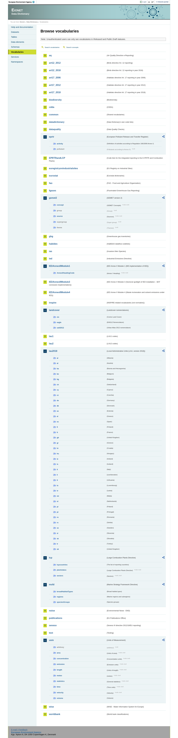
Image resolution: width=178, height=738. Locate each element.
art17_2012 (55, 85)
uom (51, 640)
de (58, 400)
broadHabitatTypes (65, 591)
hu (58, 454)
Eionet (22, 22)
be (58, 374)
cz (58, 395)
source (60, 216)
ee (58, 411)
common (53, 114)
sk (58, 539)
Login (144, 2)
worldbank (54, 714)
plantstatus (61, 570)
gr (58, 443)
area (58, 653)
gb (58, 438)
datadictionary (56, 122)
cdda (51, 107)
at (57, 363)
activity (60, 144)
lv (57, 491)
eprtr (51, 137)
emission (61, 664)
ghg (51, 236)
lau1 (51, 336)
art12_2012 (55, 63)
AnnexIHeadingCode (65, 273)
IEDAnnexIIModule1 (59, 266)
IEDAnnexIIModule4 (59, 292)
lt (57, 480)
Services (15, 57)
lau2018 (53, 351)
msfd (51, 584)
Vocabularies (17, 52)
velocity (60, 692)
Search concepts (72, 47)
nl (57, 501)
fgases (52, 190)
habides (53, 244)
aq (50, 55)
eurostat (53, 175)
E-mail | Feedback (19, 730)
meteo (59, 675)
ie (57, 459)
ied (50, 258)
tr (57, 544)
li (57, 475)
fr (57, 432)
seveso (53, 625)
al (57, 358)
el (57, 416)
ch (58, 385)
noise (52, 610)
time (58, 687)
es (58, 422)
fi (57, 427)
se (58, 528)
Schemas (15, 47)
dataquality (55, 129)
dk (58, 406)
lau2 (51, 343)
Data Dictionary (32, 22)
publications (55, 618)
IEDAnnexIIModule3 (59, 282)
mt (58, 496)
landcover (54, 310)
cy (58, 390)
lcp (50, 557)
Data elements (17, 42)
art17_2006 (55, 77)
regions (60, 597)
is (57, 464)
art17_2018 (55, 92)
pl (57, 507)
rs (57, 523)
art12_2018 (55, 70)
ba (58, 369)
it (57, 469)
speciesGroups (63, 602)
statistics (61, 681)
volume (60, 698)
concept (60, 205)
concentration (63, 658)
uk (58, 549)
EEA (22, 2)
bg (58, 379)
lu (57, 485)
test (51, 633)
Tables (14, 37)
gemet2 (53, 198)
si (57, 533)
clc (58, 317)
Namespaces (17, 62)
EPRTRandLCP (57, 158)
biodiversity (55, 100)
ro (58, 517)
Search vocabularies (52, 47)
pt (57, 512)
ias (50, 251)
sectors (60, 576)
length (59, 670)
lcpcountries (62, 565)
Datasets (15, 32)
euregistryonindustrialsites (63, 168)
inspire (52, 302)
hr (58, 448)
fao (50, 183)
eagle (59, 322)
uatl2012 (60, 328)
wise (51, 707)
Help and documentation (22, 27)
